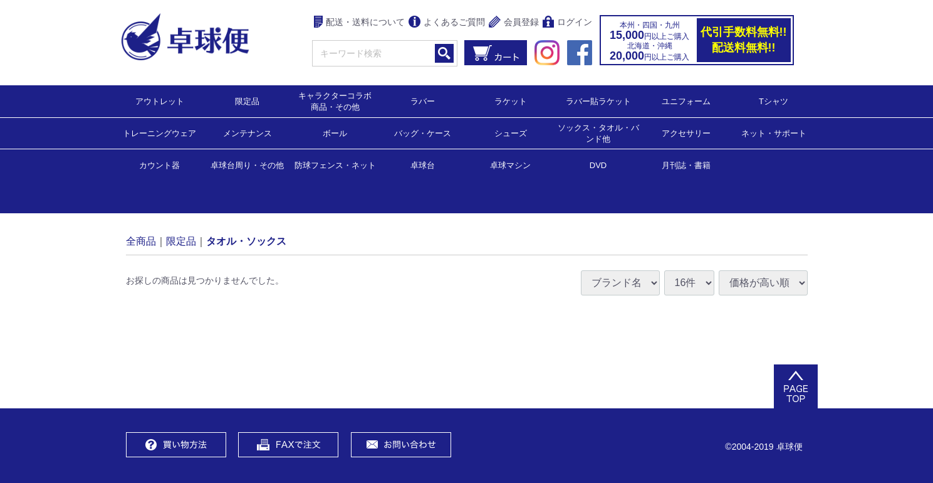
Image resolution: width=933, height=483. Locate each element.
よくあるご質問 (447, 23)
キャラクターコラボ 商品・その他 (338, 100)
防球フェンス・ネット (335, 164)
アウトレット (159, 100)
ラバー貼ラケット (598, 100)
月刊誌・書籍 (686, 164)
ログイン (567, 23)
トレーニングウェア (159, 132)
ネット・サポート (773, 132)
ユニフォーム (686, 100)
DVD (598, 165)
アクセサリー (686, 132)
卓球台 (422, 164)
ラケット (510, 100)
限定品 (247, 100)
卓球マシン (510, 164)
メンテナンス (247, 132)
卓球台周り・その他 (247, 164)
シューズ (510, 132)
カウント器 (159, 164)
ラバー (422, 100)
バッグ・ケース (422, 132)
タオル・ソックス (246, 240)
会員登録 (514, 23)
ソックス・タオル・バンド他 (598, 132)
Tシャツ (773, 100)
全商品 (141, 240)
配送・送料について (359, 23)
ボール (335, 132)
